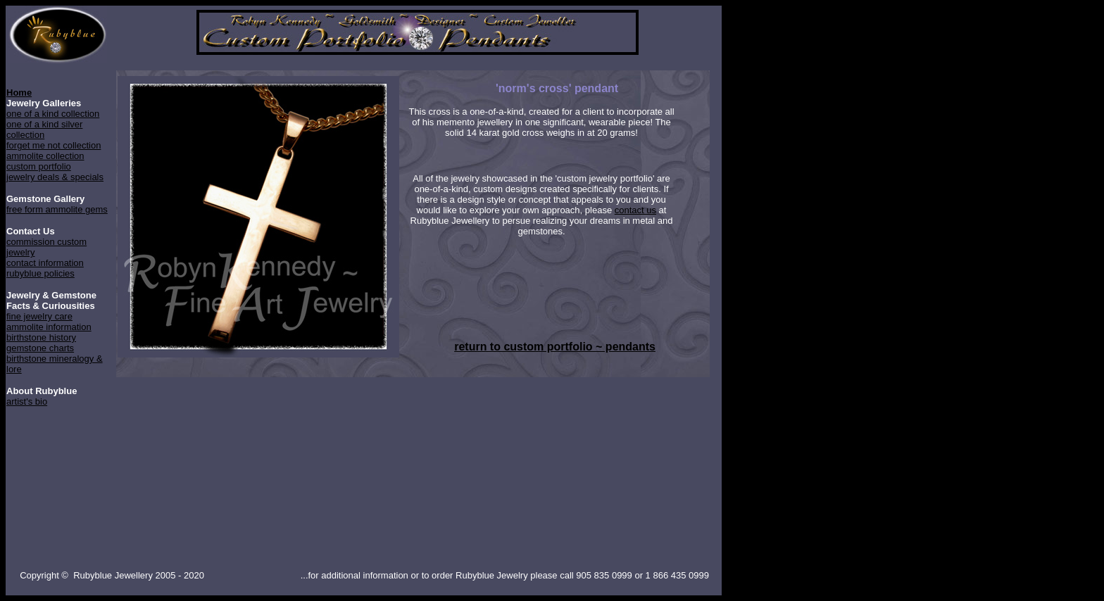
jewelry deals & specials (55, 177)
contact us (635, 210)
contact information (45, 263)
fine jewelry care (39, 316)
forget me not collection (53, 145)
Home (19, 92)
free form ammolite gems (57, 209)
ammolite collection (45, 156)
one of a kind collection (52, 113)
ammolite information (49, 327)
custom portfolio (38, 166)
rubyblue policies (40, 273)
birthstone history (41, 337)
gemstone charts (40, 348)
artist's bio (26, 401)
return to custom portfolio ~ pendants (555, 347)
